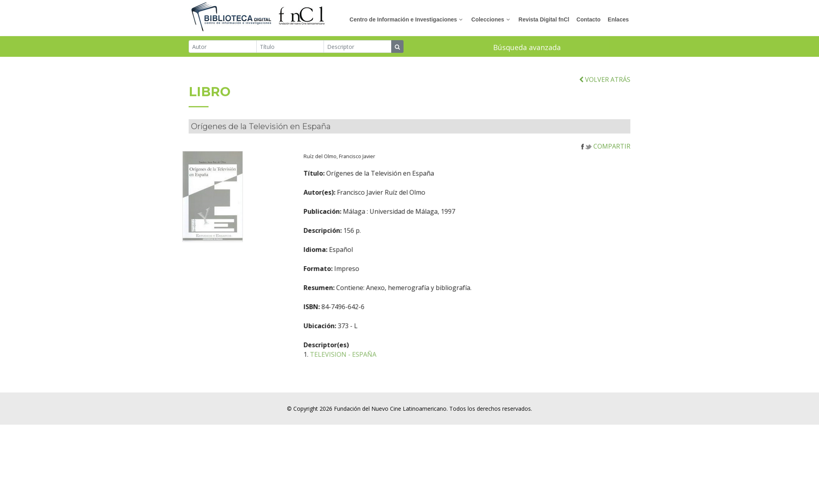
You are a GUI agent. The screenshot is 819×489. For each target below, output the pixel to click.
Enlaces (618, 19)
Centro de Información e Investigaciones (403, 19)
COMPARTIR (605, 156)
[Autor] (223, 47)
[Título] (290, 47)
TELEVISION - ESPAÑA (372, 364)
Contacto (588, 19)
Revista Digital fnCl (544, 19)
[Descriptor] (358, 47)
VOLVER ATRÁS (604, 89)
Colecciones (487, 19)
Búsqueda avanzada (527, 48)
